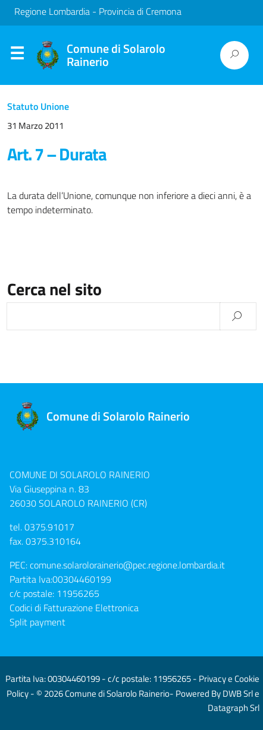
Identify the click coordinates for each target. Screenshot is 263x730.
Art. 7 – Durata (57, 154)
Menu (17, 56)
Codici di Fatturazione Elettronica (74, 608)
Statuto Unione (38, 106)
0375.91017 (49, 527)
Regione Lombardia (52, 11)
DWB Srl (238, 693)
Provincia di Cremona (140, 11)
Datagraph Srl (233, 708)
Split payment (37, 622)
